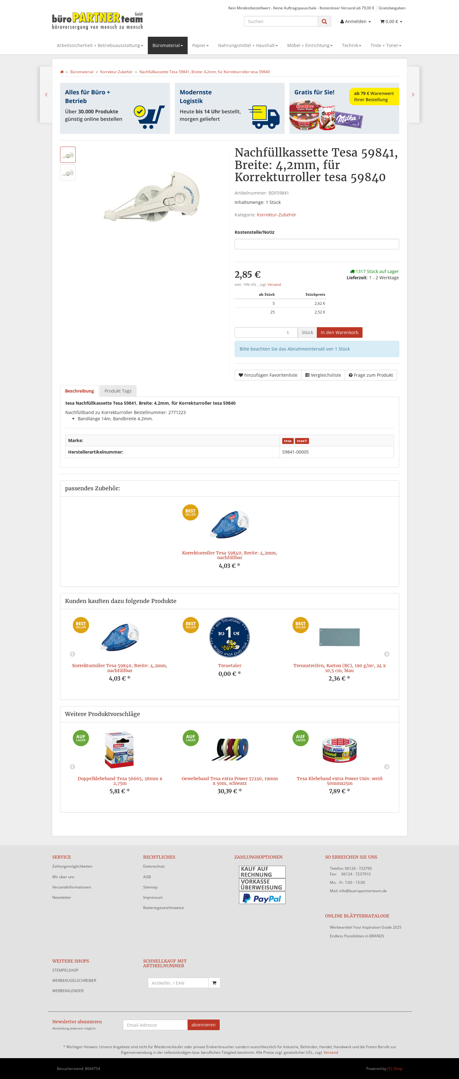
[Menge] (266, 332)
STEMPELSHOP (65, 970)
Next (386, 654)
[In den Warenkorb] (340, 332)
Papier (200, 45)
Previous (72, 654)
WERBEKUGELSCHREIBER (74, 980)
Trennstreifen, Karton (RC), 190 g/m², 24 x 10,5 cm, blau (339, 668)
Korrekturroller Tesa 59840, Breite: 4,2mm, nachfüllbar (229, 555)
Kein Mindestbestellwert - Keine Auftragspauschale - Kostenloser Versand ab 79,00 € (301, 7)
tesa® (302, 441)
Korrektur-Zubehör (276, 215)
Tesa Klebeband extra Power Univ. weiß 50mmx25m (339, 781)
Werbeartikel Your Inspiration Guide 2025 (365, 927)
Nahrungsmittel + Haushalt (248, 45)
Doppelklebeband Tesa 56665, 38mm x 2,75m (120, 781)
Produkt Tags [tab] (118, 391)
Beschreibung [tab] (79, 391)
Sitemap (150, 887)
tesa (288, 441)
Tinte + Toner (386, 45)
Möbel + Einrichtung (310, 45)
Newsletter (61, 897)
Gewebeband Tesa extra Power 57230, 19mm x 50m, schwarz (230, 781)
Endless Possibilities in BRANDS (357, 936)
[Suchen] (281, 21)
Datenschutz (154, 866)
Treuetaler (229, 665)
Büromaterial (167, 45)
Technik (351, 45)
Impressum (153, 897)
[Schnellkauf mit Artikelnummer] (178, 983)
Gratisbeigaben (392, 7)
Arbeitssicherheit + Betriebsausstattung (100, 45)
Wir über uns (63, 876)
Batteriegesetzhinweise (163, 907)
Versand (274, 284)
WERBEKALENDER (67, 990)
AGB (147, 876)
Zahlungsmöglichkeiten (72, 866)
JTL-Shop (394, 1068)
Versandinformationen (71, 887)
